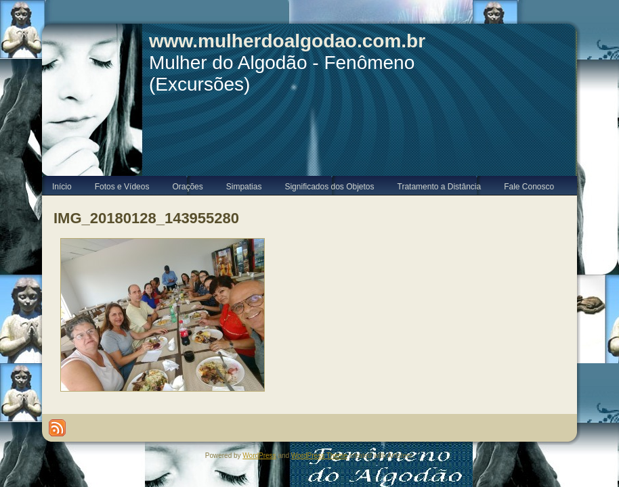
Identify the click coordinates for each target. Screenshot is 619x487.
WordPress (259, 455)
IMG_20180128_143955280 (146, 218)
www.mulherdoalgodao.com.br (287, 40)
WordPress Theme (319, 455)
